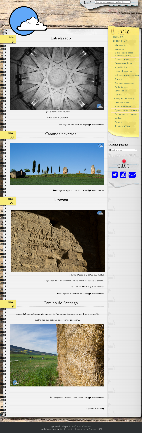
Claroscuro (120, 45)
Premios (118, 122)
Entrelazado (61, 38)
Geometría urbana (123, 63)
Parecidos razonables (124, 83)
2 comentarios (98, 125)
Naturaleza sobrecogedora (127, 75)
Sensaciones (121, 90)
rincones (84, 294)
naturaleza (77, 190)
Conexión (119, 49)
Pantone (118, 79)
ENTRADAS (118, 37)
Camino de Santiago (61, 302)
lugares (69, 190)
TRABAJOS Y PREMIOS (123, 98)
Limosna (61, 199)
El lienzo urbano (122, 59)
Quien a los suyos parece (127, 110)
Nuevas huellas (95, 408)
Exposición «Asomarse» (126, 114)
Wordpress (65, 429)
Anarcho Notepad (88, 429)
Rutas (85, 190)
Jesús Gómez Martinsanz (80, 426)
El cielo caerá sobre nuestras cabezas (124, 54)
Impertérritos (121, 67)
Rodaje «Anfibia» (122, 126)
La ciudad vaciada (123, 102)
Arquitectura (76, 125)
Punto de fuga (121, 87)
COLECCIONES (120, 41)
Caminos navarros (60, 133)
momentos (74, 294)
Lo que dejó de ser (123, 71)
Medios (118, 118)
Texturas (118, 94)
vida (86, 398)
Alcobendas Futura (123, 106)
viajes (85, 125)
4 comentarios (98, 190)
